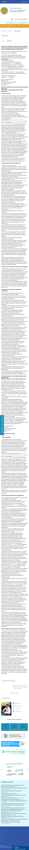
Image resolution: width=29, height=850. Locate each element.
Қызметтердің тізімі (4, 831)
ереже (18, 66)
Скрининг (2, 838)
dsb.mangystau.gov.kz (6, 789)
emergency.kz (9, 796)
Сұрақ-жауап (17, 706)
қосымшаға (4, 67)
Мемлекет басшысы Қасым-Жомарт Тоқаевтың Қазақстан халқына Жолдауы (20, 687)
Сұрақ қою (16, 708)
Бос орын (2, 835)
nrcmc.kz (23, 799)
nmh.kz (17, 793)
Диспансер (2, 830)
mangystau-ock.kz (11, 817)
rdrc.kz (24, 803)
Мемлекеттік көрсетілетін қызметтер (9, 842)
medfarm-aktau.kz (12, 812)
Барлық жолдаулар (14, 693)
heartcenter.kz (4, 792)
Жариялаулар (17, 711)
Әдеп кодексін (24, 459)
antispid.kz (14, 815)
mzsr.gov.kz (17, 786)
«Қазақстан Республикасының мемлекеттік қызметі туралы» (13, 120)
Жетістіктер (2, 840)
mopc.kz (26, 807)
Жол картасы (3, 841)
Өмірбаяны (17, 703)
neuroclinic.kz (20, 798)
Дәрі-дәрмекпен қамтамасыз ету (8, 837)
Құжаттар (10, 31)
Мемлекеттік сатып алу (5, 834)
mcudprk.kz (4, 802)
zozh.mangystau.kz (5, 823)
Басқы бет (3, 31)
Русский (4, 1)
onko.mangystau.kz (5, 806)
